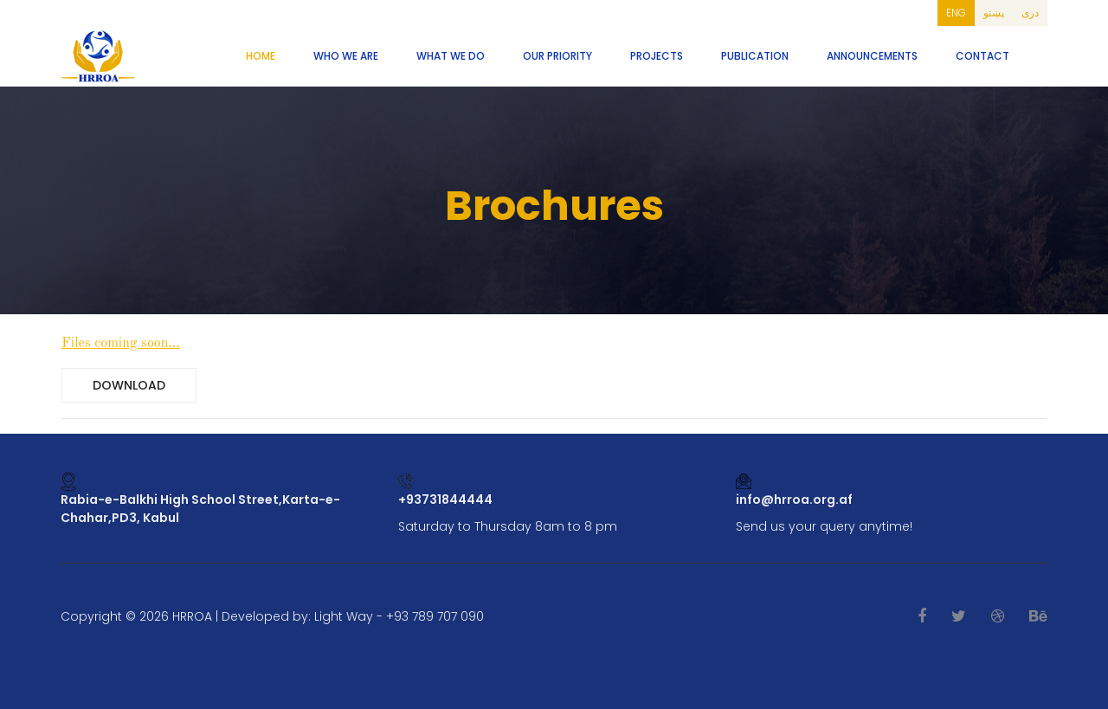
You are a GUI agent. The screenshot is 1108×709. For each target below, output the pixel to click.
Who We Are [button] (345, 55)
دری (1030, 12)
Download (129, 385)
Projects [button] (656, 55)
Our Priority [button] (557, 55)
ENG (956, 12)
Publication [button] (755, 55)
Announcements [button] (872, 55)
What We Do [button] (450, 55)
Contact (982, 55)
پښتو (993, 12)
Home (260, 55)
